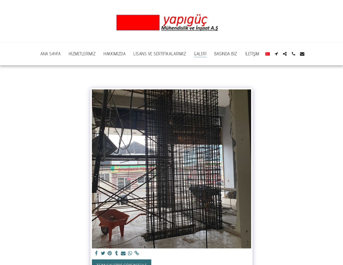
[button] (276, 53)
